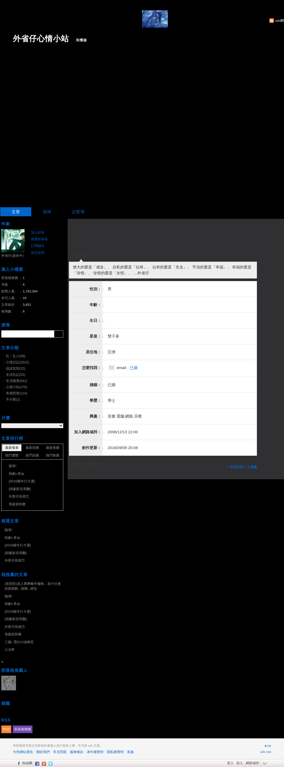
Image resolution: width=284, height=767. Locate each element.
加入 (239, 763)
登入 (230, 763)
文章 (16, 212)
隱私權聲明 (115, 752)
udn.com (265, 752)
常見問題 (60, 752)
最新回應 (32, 448)
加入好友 (37, 232)
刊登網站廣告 (23, 752)
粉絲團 (27, 763)
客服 (130, 752)
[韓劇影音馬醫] (20, 489)
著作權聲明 (95, 752)
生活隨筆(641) (16, 381)
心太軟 (10, 649)
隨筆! (13, 466)
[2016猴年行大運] (22, 481)
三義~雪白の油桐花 (19, 642)
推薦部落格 (39, 239)
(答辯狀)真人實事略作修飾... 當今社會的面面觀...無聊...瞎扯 (33, 586)
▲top (267, 745)
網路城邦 (252, 763)
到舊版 (81, 40)
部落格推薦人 (14, 670)
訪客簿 (78, 212)
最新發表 (12, 448)
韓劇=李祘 (16, 474)
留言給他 (37, 252)
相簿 (47, 212)
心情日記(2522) (17, 362)
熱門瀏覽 (12, 455)
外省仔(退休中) (12, 256)
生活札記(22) (15, 375)
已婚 (134, 367)
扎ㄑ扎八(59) (15, 356)
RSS (6, 729)
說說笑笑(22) (15, 368)
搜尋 (58, 334)
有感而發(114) (16, 393)
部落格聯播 (22, 729)
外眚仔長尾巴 (19, 496)
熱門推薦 (52, 455)
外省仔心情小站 (41, 38)
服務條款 (76, 752)
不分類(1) (13, 399)
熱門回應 (32, 455)
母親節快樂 (17, 504)
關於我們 (43, 752)
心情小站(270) (16, 387)
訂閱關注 (37, 246)
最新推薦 (52, 448)
